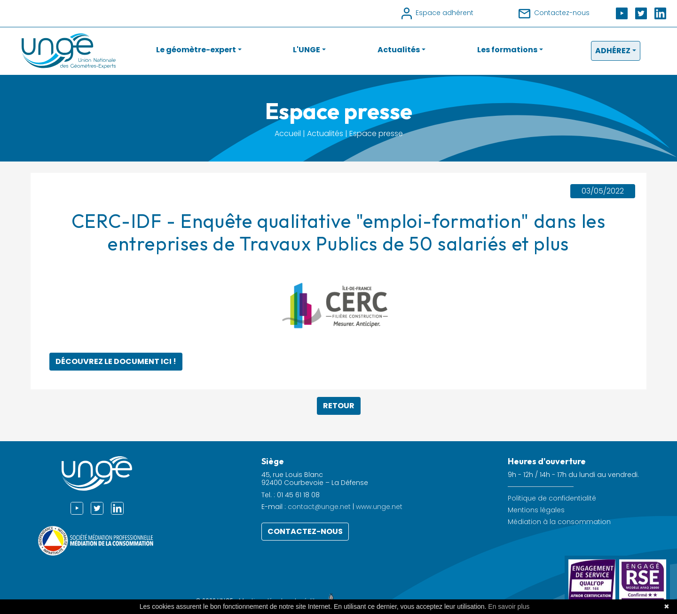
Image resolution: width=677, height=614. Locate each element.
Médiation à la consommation (559, 522)
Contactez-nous (305, 531)
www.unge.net (379, 506)
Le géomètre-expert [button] (196, 49)
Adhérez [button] (612, 50)
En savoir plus (508, 606)
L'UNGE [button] (306, 49)
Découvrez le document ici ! (115, 361)
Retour (338, 405)
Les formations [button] (507, 49)
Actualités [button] (399, 49)
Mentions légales (536, 510)
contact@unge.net (319, 506)
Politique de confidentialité (552, 498)
